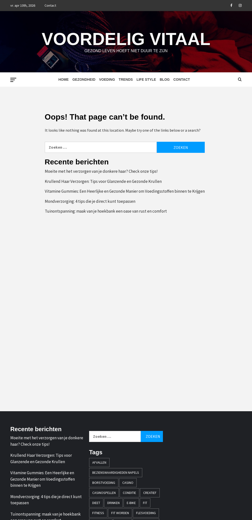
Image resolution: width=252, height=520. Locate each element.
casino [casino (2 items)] (127, 482)
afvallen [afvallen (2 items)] (99, 462)
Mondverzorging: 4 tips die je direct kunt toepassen (90, 201)
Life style (146, 79)
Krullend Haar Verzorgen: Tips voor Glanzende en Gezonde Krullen (103, 181)
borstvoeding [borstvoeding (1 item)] (103, 482)
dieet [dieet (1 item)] (96, 503)
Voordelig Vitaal (126, 38)
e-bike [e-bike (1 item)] (131, 503)
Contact (50, 5)
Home (63, 79)
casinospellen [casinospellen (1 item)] (104, 492)
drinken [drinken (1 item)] (113, 503)
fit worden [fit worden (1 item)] (120, 513)
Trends (126, 79)
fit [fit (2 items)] (145, 503)
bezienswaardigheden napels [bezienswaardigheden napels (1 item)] (115, 472)
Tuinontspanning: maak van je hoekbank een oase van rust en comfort (106, 211)
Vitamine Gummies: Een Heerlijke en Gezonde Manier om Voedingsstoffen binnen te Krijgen (125, 191)
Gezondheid (83, 79)
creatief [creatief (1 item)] (150, 492)
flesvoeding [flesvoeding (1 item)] (146, 513)
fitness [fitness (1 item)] (98, 513)
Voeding (107, 79)
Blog (165, 79)
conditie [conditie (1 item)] (129, 492)
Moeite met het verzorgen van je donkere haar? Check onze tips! (101, 171)
